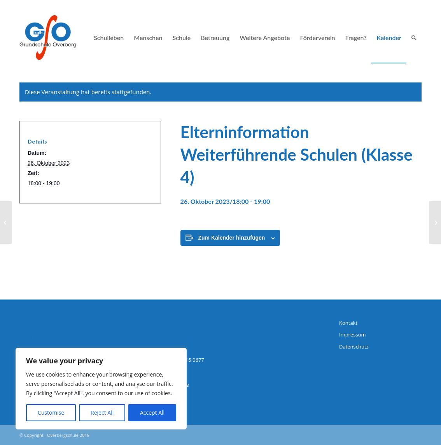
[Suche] (414, 37)
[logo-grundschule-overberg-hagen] (48, 37)
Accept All (152, 412)
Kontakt (348, 322)
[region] (101, 388)
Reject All (102, 412)
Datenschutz (354, 346)
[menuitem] (109, 37)
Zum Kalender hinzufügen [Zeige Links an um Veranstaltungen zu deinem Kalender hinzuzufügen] (231, 238)
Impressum (352, 334)
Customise (51, 412)
